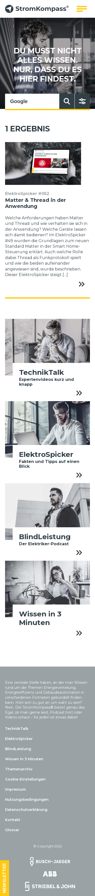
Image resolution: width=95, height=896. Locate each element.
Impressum (15, 789)
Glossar (12, 830)
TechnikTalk (16, 728)
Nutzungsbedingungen (27, 799)
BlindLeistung (18, 749)
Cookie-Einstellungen (25, 779)
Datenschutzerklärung (26, 809)
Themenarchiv (18, 769)
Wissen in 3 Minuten (24, 759)
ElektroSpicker (19, 738)
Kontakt (12, 819)
